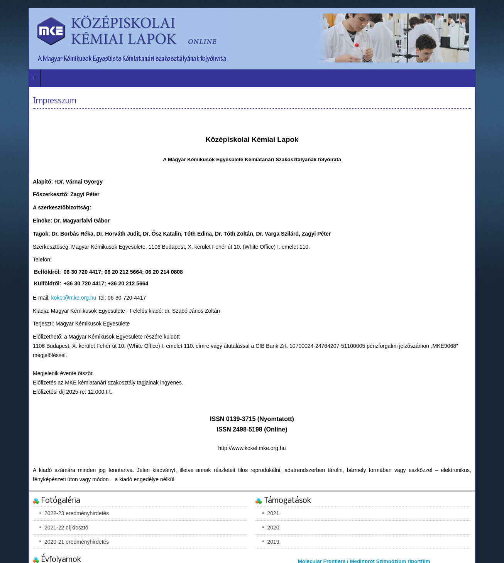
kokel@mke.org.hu (73, 298)
